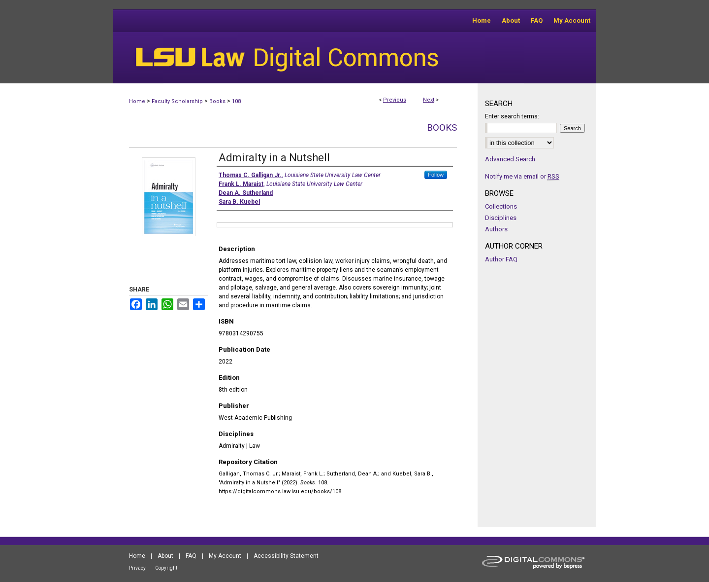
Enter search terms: (512, 116)
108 (236, 101)
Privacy (137, 568)
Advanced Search (510, 159)
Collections (501, 206)
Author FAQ (501, 259)
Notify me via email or (522, 176)
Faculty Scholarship (177, 101)
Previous (394, 100)
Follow (436, 175)
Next (428, 100)
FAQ (191, 555)
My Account (225, 555)
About (165, 555)
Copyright (166, 568)
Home (137, 101)
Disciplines (500, 217)
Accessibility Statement (286, 555)
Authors (496, 229)
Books (217, 101)
